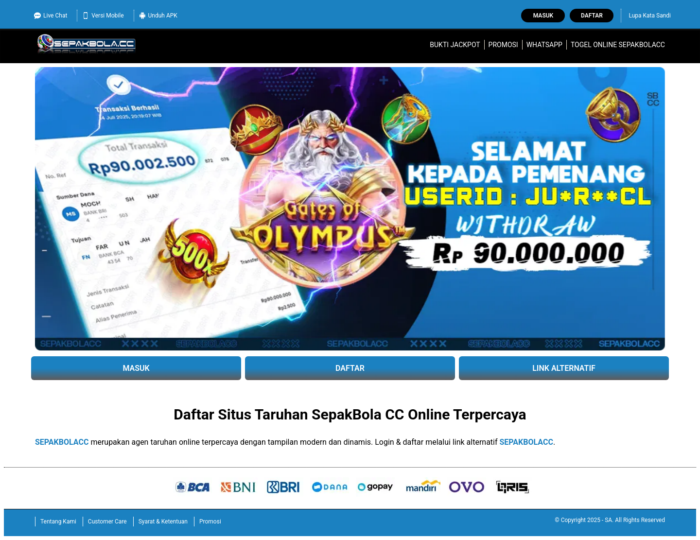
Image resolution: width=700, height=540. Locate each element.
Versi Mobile (102, 15)
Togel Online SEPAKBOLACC (618, 45)
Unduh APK (158, 15)
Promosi (503, 45)
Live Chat (50, 15)
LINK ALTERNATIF (563, 368)
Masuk (543, 15)
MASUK (135, 368)
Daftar (592, 15)
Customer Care (107, 521)
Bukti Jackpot (455, 45)
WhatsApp (544, 45)
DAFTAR (350, 368)
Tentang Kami (58, 521)
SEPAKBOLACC (61, 442)
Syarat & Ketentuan (163, 521)
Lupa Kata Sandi (650, 15)
